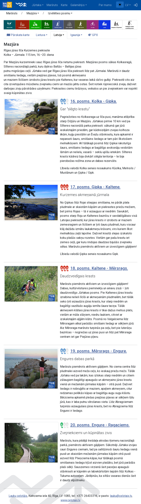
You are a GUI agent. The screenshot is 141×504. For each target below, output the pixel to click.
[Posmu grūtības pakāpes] (64, 101)
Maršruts (52, 5)
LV (127, 5)
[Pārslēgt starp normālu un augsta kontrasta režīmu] (120, 4)
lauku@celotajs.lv (121, 496)
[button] (32, 14)
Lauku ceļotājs (18, 496)
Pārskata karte (18, 35)
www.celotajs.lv (70, 500)
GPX (93, 35)
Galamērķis (77, 5)
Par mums (105, 5)
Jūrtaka (36, 5)
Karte (64, 5)
